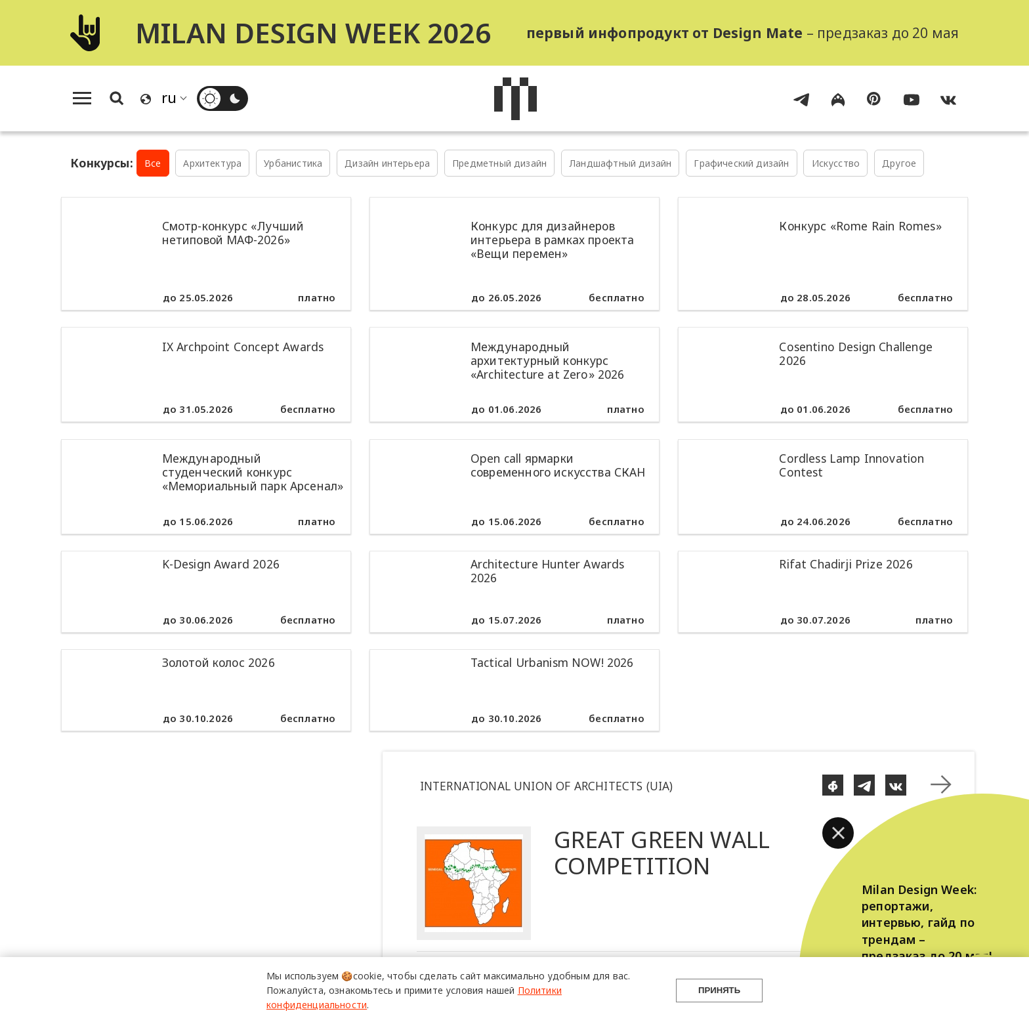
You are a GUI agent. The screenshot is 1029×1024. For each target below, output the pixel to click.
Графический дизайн (741, 163)
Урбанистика (293, 163)
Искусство (836, 163)
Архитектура (212, 163)
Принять (719, 990)
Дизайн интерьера (387, 163)
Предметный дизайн (499, 163)
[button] (838, 833)
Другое (899, 163)
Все (152, 163)
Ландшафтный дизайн (620, 163)
